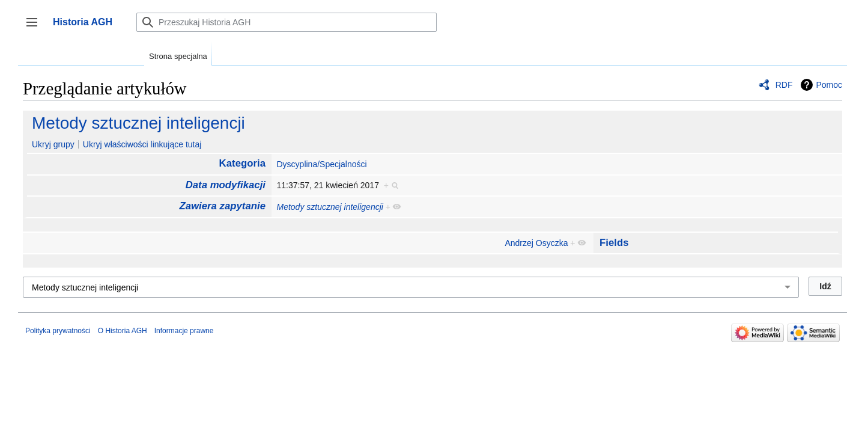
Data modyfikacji (226, 185)
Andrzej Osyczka (536, 243)
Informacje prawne (184, 331)
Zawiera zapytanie (222, 206)
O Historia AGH (122, 331)
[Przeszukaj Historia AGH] (286, 22)
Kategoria (242, 163)
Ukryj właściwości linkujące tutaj (142, 144)
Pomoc (829, 85)
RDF (784, 85)
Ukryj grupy (53, 144)
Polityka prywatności (58, 331)
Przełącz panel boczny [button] (36, 28)
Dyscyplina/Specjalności (321, 164)
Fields (614, 242)
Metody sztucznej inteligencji (138, 123)
